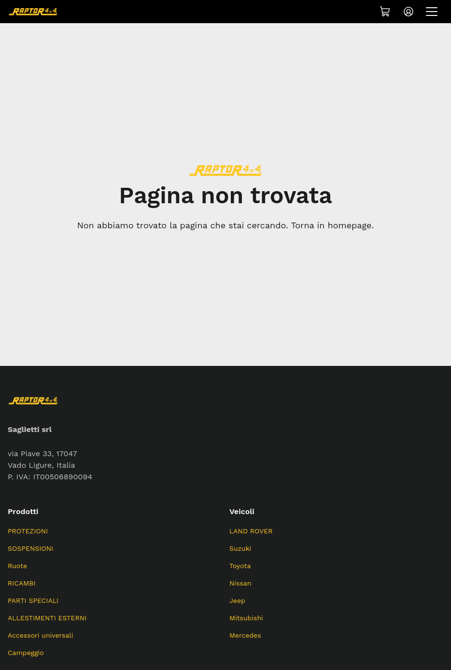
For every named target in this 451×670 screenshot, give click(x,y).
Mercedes (245, 635)
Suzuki (240, 548)
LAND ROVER (251, 531)
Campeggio (26, 652)
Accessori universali (40, 635)
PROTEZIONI (28, 531)
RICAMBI (22, 583)
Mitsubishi (246, 618)
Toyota (240, 566)
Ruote (17, 566)
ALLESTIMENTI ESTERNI (47, 618)
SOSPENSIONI (30, 548)
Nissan (240, 583)
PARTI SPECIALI (33, 600)
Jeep (237, 600)
